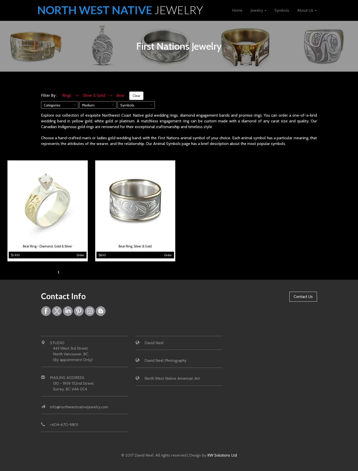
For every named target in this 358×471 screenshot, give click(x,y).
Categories (52, 105)
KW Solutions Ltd (222, 455)
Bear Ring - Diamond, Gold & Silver (47, 246)
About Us (307, 10)
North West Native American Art (172, 378)
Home (237, 10)
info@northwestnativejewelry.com (79, 407)
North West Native (120, 10)
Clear (136, 96)
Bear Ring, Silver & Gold (135, 246)
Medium (88, 105)
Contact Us (303, 296)
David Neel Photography (165, 360)
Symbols (281, 10)
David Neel (154, 342)
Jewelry (258, 10)
